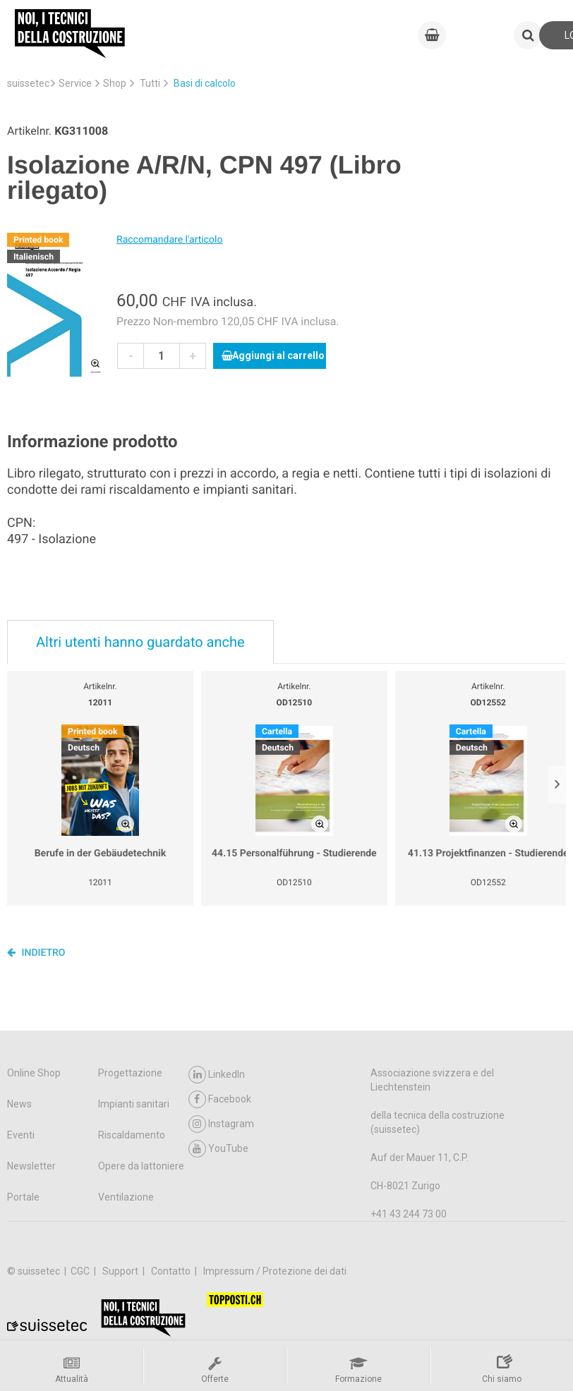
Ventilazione (126, 1197)
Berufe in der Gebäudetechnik (101, 853)
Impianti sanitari (133, 1104)
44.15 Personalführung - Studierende (294, 853)
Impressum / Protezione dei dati (274, 1271)
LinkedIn (216, 1074)
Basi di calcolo (205, 83)
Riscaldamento (131, 1135)
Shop (114, 83)
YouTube (218, 1149)
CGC (81, 1271)
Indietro (36, 952)
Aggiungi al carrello (273, 355)
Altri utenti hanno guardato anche (140, 641)
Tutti (150, 83)
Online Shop (34, 1073)
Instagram (221, 1124)
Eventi (21, 1135)
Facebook (219, 1099)
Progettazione (130, 1073)
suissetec (28, 83)
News (19, 1104)
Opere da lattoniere (141, 1166)
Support (121, 1271)
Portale (23, 1197)
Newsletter (31, 1166)
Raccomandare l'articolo (169, 239)
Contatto (172, 1271)
